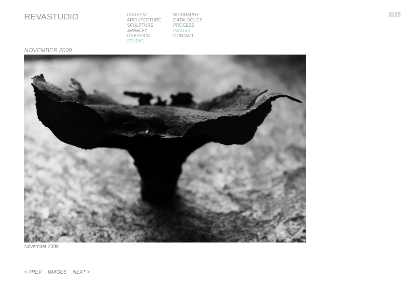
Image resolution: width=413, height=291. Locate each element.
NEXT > (81, 272)
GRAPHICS (138, 35)
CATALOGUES (187, 19)
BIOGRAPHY (186, 14)
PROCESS (184, 25)
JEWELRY (137, 30)
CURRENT (137, 14)
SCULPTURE (140, 25)
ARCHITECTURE (144, 19)
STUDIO (135, 40)
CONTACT (183, 35)
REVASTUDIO (51, 16)
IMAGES (181, 30)
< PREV (33, 272)
